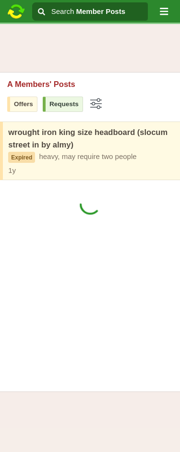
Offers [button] (23, 104)
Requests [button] (64, 104)
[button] (164, 11)
